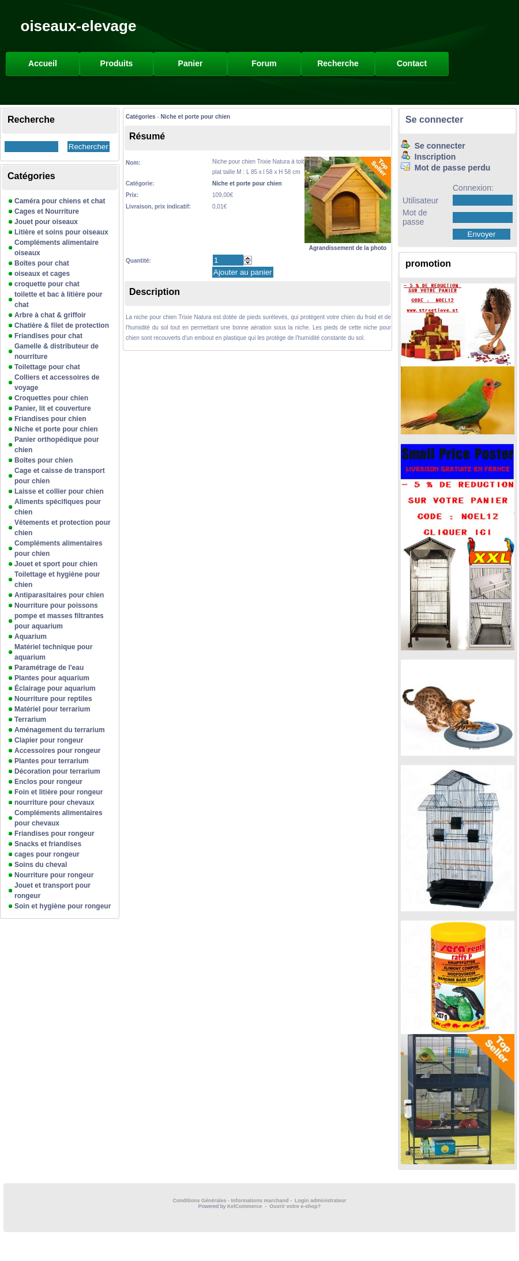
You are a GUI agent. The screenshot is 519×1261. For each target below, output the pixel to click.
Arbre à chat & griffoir (50, 315)
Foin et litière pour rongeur (58, 792)
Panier (190, 63)
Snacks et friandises (47, 844)
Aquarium (30, 637)
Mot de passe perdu (445, 167)
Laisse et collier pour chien (59, 491)
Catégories (141, 116)
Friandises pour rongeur (54, 834)
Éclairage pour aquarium (55, 688)
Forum (264, 63)
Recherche (338, 63)
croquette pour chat (47, 284)
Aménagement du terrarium (59, 730)
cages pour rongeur (47, 854)
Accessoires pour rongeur (57, 751)
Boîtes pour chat (41, 263)
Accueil (42, 63)
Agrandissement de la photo (347, 244)
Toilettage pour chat (47, 367)
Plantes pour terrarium (51, 761)
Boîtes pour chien (43, 460)
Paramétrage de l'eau (49, 668)
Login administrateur (321, 1200)
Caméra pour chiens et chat (59, 201)
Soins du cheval (40, 865)
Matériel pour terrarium (52, 709)
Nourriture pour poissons (56, 605)
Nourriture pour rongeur (53, 875)
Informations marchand (260, 1200)
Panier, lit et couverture (52, 408)
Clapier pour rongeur (48, 740)
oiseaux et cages (42, 274)
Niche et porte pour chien (56, 429)
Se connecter (434, 119)
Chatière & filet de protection (61, 325)
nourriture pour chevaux (54, 802)
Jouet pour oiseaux (46, 222)
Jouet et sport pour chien (55, 564)
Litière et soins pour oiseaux (61, 232)
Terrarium (30, 719)
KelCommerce (245, 1206)
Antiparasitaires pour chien (59, 595)
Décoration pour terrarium (57, 771)
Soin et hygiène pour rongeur (62, 906)
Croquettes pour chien (51, 398)
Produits (116, 63)
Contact (412, 63)
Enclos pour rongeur (48, 782)
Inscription (428, 156)
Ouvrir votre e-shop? (295, 1206)
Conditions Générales (199, 1200)
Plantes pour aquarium (51, 678)
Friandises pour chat (48, 336)
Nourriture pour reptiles (53, 699)
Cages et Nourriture (46, 211)
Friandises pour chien (50, 419)
